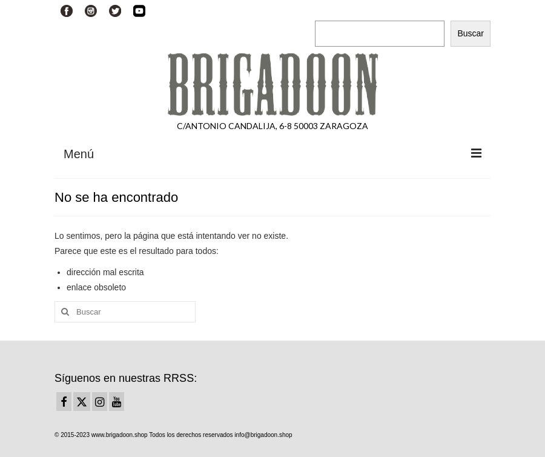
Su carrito (216, 10)
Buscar (329, 10)
